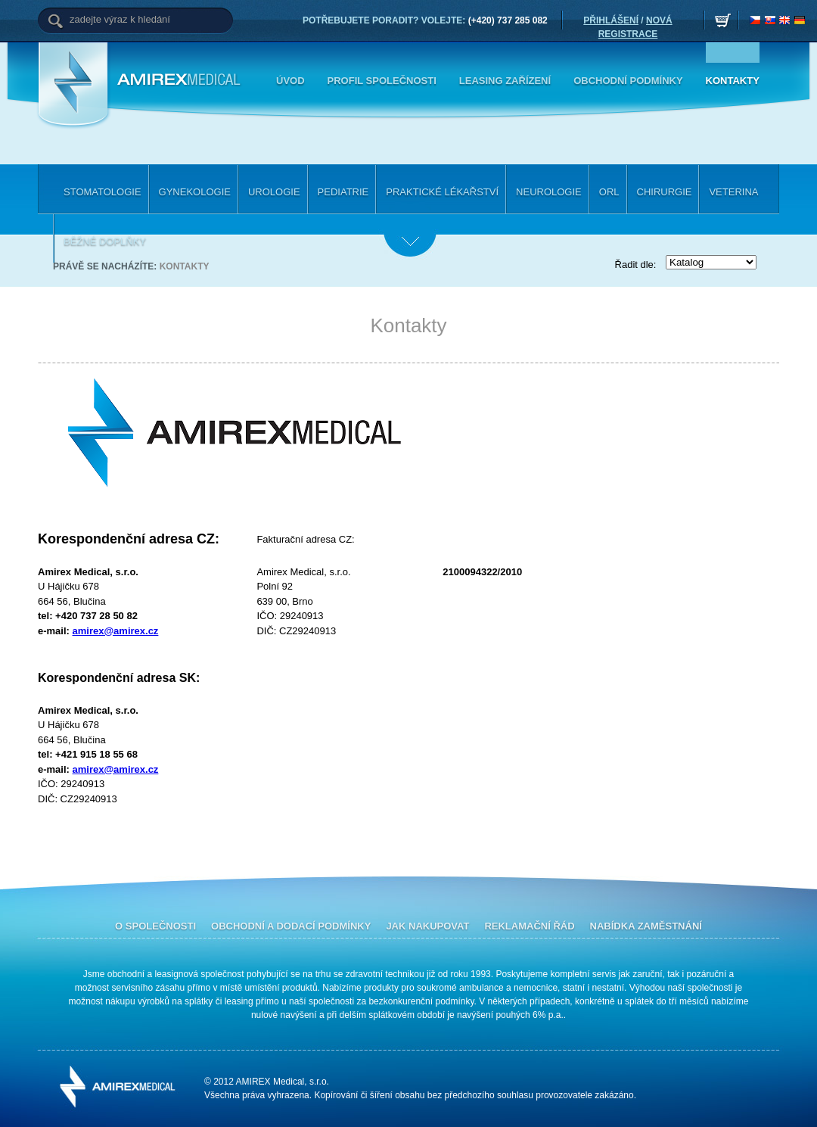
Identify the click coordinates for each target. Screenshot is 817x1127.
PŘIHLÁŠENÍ (610, 20)
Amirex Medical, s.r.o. (181, 80)
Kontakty (185, 266)
